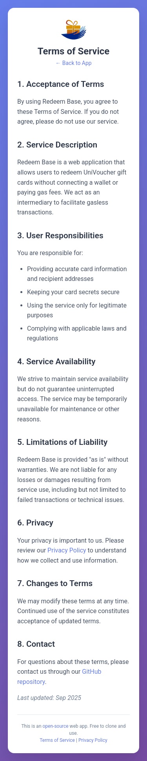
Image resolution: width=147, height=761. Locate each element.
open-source (56, 726)
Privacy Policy (66, 550)
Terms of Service (57, 740)
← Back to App (73, 63)
